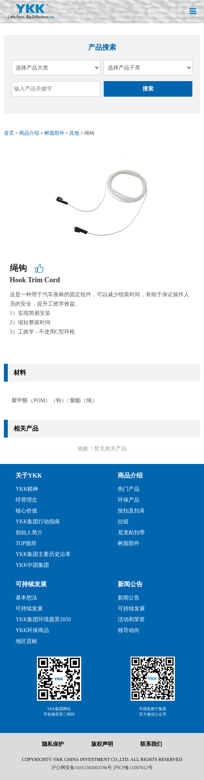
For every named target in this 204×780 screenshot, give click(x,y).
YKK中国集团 (32, 565)
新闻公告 (130, 584)
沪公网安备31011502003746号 (81, 767)
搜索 (148, 89)
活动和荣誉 (131, 619)
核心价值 (26, 511)
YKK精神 (27, 489)
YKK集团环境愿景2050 (43, 619)
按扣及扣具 (131, 511)
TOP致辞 (26, 543)
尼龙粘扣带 (131, 532)
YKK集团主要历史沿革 (43, 554)
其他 (74, 133)
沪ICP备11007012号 (133, 767)
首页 (9, 133)
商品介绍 (29, 133)
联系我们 (151, 744)
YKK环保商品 (32, 630)
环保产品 (128, 500)
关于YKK (29, 475)
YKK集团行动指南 (38, 522)
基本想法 (26, 598)
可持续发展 (31, 584)
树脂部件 (54, 133)
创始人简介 (29, 532)
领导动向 (128, 630)
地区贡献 (26, 641)
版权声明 (102, 744)
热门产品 (128, 489)
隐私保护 (53, 744)
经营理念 (26, 500)
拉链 (123, 522)
